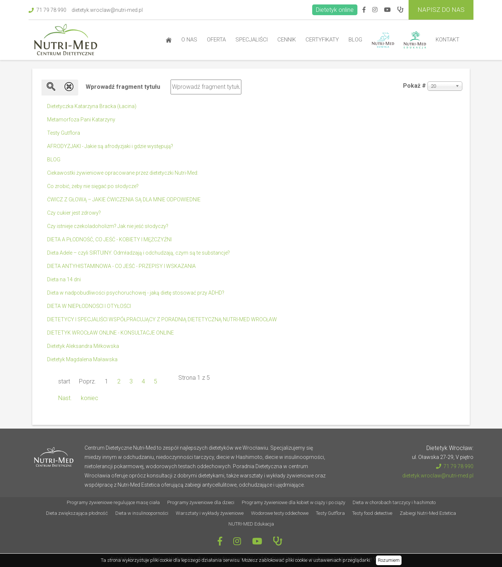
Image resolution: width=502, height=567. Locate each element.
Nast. (65, 398)
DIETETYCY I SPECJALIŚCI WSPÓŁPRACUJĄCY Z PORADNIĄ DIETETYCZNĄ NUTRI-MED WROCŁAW (162, 319)
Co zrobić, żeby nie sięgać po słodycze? (93, 186)
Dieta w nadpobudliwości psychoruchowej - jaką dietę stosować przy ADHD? (135, 293)
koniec (89, 398)
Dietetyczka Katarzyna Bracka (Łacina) (91, 106)
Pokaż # (414, 85)
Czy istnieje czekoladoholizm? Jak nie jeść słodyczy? (107, 226)
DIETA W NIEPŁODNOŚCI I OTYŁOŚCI (89, 306)
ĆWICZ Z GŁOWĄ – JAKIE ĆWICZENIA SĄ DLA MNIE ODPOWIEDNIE (124, 199)
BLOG (53, 159)
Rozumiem (389, 560)
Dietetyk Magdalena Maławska (82, 359)
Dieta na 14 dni (64, 279)
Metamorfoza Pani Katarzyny (81, 120)
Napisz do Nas (441, 9)
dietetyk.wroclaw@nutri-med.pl (107, 10)
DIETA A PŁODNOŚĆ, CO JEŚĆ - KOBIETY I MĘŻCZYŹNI (109, 239)
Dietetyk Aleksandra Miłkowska (83, 346)
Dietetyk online (335, 9)
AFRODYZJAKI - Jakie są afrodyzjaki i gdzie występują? (110, 146)
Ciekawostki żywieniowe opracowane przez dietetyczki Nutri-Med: (122, 173)
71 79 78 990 (47, 10)
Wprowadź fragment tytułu (124, 86)
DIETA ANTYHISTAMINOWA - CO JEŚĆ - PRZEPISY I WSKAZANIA (121, 266)
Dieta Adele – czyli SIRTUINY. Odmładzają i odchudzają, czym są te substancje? (138, 253)
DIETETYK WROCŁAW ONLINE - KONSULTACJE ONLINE (110, 333)
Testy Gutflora (63, 133)
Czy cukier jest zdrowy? (74, 213)
